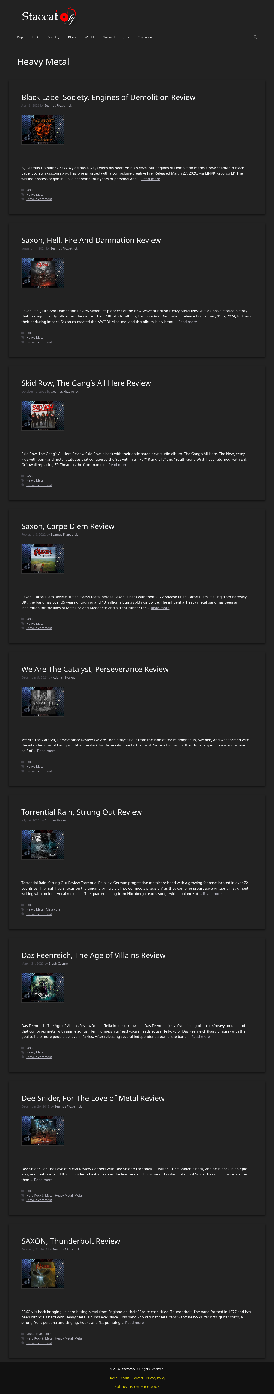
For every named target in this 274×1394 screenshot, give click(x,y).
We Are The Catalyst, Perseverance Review (95, 669)
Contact (137, 1378)
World (89, 37)
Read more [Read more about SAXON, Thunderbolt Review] (134, 1322)
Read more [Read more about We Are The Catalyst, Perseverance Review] (46, 750)
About (125, 1378)
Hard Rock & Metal (39, 1195)
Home (113, 1378)
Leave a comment (39, 199)
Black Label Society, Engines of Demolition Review (108, 97)
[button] (255, 37)
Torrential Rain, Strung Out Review (81, 812)
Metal (78, 1195)
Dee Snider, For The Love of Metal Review (93, 1098)
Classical (108, 37)
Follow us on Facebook (137, 1386)
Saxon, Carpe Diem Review (68, 526)
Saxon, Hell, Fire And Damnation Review (91, 240)
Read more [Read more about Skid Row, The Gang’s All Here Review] (118, 464)
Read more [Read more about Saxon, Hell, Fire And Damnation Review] (187, 321)
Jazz (126, 37)
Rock (35, 37)
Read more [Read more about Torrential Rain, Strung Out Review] (212, 893)
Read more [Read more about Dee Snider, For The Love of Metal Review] (43, 1179)
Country (53, 37)
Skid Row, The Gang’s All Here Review (86, 383)
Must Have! (34, 1334)
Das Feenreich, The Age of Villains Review (93, 955)
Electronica (146, 37)
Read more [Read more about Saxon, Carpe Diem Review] (160, 607)
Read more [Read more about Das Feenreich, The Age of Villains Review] (200, 1036)
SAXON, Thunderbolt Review (70, 1241)
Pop (20, 37)
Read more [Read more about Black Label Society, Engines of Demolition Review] (150, 178)
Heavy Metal (35, 194)
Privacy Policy (155, 1378)
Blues (72, 37)
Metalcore (53, 909)
